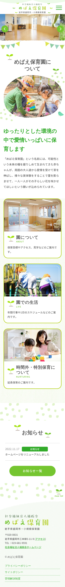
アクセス (40, 539)
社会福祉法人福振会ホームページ (23, 547)
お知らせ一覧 (32, 471)
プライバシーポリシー (18, 565)
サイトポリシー (14, 572)
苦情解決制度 (12, 578)
